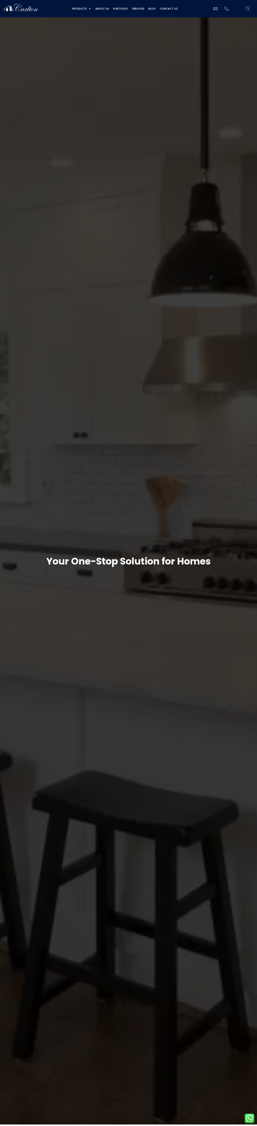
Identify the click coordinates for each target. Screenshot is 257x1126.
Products (81, 8)
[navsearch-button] (248, 8)
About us (102, 8)
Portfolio (120, 8)
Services (138, 8)
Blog (152, 8)
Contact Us (168, 8)
